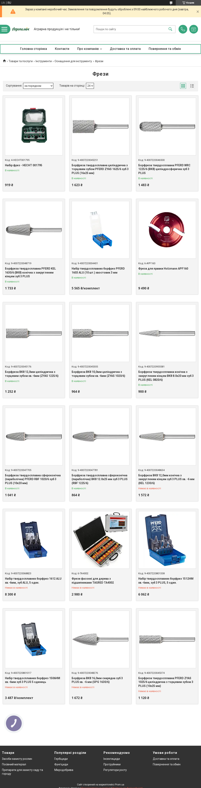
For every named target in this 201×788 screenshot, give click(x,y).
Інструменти (44, 61)
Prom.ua (119, 784)
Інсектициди (111, 758)
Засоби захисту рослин (17, 758)
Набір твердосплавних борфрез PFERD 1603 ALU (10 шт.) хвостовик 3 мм (98, 270)
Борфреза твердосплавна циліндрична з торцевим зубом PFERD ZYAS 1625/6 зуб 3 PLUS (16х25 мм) (100, 169)
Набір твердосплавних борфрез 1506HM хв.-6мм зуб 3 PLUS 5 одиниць (32, 680)
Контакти (62, 49)
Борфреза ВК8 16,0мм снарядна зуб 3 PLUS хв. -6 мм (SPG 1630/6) (97, 680)
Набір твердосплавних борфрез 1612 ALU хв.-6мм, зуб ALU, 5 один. (33, 580)
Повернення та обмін (165, 49)
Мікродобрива (63, 770)
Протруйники (112, 764)
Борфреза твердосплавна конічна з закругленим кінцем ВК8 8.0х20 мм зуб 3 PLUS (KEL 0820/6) (166, 375)
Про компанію (88, 49)
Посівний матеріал (14, 764)
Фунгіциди (61, 764)
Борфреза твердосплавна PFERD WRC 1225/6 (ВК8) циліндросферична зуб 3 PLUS (164, 169)
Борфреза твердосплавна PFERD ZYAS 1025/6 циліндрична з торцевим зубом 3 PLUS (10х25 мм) (165, 682)
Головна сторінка (33, 49)
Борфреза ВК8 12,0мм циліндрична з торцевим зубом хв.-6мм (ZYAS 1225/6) (32, 373)
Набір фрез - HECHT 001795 (23, 165)
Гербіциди (61, 758)
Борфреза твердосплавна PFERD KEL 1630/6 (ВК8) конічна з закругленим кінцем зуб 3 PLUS (30, 272)
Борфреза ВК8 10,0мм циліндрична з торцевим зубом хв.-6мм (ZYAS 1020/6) (98, 373)
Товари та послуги (21, 61)
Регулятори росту (115, 770)
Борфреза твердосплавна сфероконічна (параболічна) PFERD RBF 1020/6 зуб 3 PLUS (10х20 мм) (33, 479)
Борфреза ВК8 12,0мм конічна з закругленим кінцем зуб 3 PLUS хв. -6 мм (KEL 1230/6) (166, 479)
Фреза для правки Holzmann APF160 (163, 268)
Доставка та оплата (125, 49)
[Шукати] (170, 29)
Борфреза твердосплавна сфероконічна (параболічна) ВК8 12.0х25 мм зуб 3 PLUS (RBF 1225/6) (100, 479)
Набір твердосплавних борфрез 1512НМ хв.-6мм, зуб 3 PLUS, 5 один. (165, 580)
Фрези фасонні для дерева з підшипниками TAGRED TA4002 (93, 580)
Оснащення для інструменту (73, 61)
